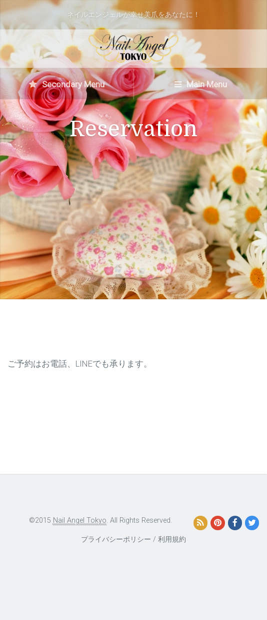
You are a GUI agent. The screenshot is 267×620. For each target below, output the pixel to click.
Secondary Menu (66, 84)
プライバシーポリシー (116, 539)
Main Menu (200, 84)
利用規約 (172, 539)
